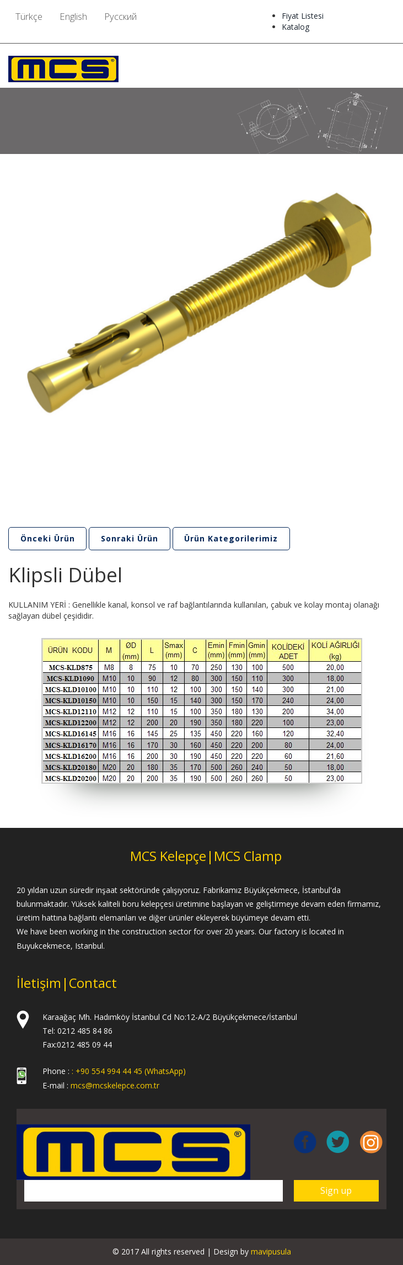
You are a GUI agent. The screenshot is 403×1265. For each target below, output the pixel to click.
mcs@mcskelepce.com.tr (115, 1085)
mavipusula (271, 1251)
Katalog (295, 27)
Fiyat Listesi (303, 15)
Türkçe (28, 16)
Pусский (120, 16)
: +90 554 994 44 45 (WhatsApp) (129, 1071)
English (73, 16)
